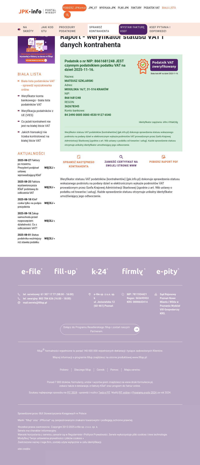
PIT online (124, 392)
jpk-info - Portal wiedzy (37, 11)
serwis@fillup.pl (38, 302)
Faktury (136, 7)
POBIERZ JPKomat (74, 7)
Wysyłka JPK (107, 7)
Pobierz (64, 369)
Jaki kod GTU (47, 29)
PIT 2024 (72, 392)
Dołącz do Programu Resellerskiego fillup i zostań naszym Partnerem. (96, 329)
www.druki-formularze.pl (139, 382)
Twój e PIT (104, 392)
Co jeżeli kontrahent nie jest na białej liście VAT (36, 123)
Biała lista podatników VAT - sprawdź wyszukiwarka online (38, 85)
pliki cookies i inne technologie (149, 434)
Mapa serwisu (132, 369)
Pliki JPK (123, 7)
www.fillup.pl (139, 357)
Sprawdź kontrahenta (99, 29)
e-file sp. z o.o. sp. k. (86, 427)
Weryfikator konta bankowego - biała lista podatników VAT (35, 100)
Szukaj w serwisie (67, 14)
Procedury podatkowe (67, 29)
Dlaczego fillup (82, 369)
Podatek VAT (152, 7)
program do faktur (122, 385)
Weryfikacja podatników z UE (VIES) (37, 113)
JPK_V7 (92, 7)
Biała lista (169, 7)
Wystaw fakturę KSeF (132, 29)
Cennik (101, 369)
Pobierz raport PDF (163, 158)
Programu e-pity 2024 (144, 392)
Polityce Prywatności (95, 434)
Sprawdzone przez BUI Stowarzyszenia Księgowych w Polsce (52, 413)
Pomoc (114, 369)
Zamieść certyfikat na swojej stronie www (121, 160)
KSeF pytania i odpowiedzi (160, 29)
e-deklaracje (81, 385)
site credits (24, 448)
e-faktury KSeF (98, 385)
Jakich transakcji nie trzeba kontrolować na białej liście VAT (35, 136)
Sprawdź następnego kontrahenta (78, 161)
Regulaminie (75, 434)
